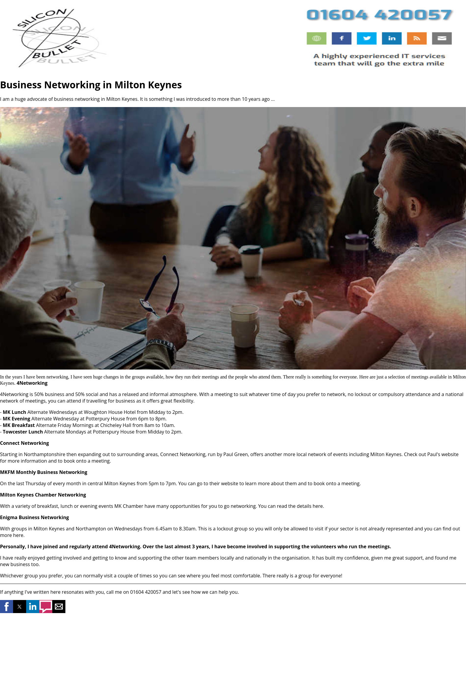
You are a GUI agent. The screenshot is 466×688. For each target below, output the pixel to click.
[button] (6, 606)
